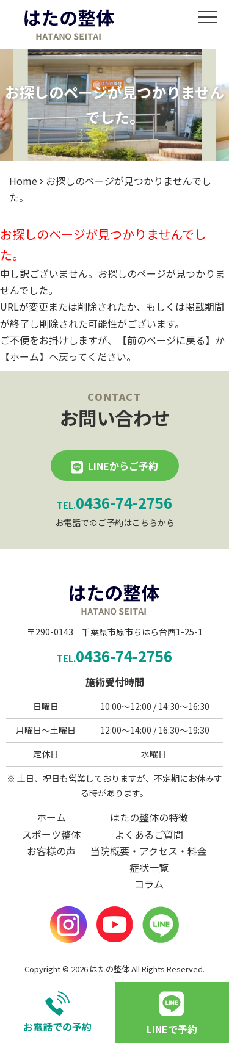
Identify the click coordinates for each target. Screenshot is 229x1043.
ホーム (24, 356)
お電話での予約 (57, 1012)
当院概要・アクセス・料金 (148, 850)
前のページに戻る (166, 340)
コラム (149, 883)
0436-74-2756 (114, 502)
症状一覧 (149, 867)
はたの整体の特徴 (149, 817)
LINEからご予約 (123, 465)
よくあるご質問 (149, 834)
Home (23, 180)
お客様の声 (51, 850)
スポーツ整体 (51, 834)
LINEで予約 (172, 1029)
